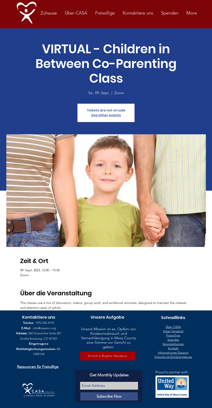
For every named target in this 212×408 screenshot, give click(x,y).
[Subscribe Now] (109, 396)
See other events (106, 115)
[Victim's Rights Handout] (108, 355)
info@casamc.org (44, 328)
